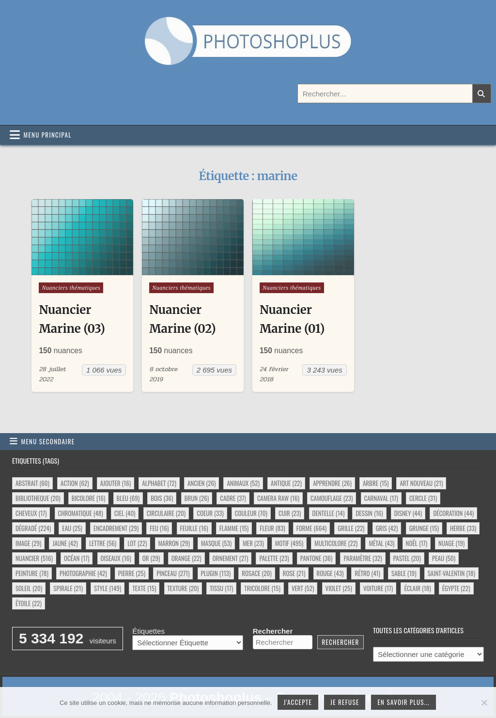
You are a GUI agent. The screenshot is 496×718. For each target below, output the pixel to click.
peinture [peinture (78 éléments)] (32, 573)
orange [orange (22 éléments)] (186, 558)
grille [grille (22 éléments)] (351, 528)
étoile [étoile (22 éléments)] (29, 603)
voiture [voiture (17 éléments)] (378, 588)
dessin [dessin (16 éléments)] (369, 513)
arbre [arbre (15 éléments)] (375, 483)
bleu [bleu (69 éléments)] (128, 498)
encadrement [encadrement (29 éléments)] (116, 528)
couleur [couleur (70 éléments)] (251, 513)
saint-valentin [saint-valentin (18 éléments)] (451, 573)
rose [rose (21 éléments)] (294, 573)
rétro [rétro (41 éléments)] (367, 573)
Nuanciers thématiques (71, 287)
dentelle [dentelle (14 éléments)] (328, 513)
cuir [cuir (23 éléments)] (290, 513)
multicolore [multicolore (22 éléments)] (335, 543)
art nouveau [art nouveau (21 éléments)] (421, 483)
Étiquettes (148, 631)
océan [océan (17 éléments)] (76, 558)
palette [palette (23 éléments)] (274, 558)
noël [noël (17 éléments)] (416, 543)
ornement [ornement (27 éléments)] (230, 558)
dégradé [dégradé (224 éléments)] (33, 528)
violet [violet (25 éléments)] (339, 588)
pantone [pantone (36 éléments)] (316, 558)
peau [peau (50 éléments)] (443, 558)
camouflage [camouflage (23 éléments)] (331, 498)
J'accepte (298, 702)
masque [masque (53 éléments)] (216, 543)
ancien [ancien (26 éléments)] (201, 483)
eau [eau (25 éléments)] (72, 528)
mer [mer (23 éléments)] (253, 543)
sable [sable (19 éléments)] (403, 573)
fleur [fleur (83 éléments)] (272, 528)
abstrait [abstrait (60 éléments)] (32, 483)
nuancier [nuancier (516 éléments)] (34, 558)
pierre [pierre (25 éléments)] (131, 573)
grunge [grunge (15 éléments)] (424, 528)
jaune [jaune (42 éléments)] (65, 543)
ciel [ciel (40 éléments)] (125, 513)
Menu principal (48, 135)
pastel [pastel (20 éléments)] (407, 558)
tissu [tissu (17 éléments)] (221, 588)
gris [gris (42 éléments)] (387, 528)
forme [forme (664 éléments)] (311, 528)
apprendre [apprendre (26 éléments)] (332, 483)
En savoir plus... (403, 702)
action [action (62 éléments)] (75, 483)
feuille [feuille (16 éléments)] (194, 528)
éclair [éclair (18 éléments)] (417, 588)
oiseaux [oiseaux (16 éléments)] (116, 558)
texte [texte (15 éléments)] (144, 588)
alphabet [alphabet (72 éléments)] (159, 483)
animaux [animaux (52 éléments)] (243, 483)
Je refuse (344, 702)
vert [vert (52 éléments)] (303, 588)
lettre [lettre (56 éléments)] (102, 543)
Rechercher (273, 631)
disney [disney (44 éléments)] (408, 513)
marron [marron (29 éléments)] (174, 543)
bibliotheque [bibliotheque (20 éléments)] (38, 498)
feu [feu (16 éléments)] (159, 528)
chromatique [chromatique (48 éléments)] (80, 513)
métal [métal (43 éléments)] (381, 543)
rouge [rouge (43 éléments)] (330, 573)
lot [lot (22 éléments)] (137, 543)
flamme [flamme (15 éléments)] (233, 528)
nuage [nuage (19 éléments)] (451, 543)
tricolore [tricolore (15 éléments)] (262, 588)
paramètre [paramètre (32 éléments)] (362, 558)
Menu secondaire (48, 441)
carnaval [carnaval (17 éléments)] (381, 498)
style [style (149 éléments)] (107, 588)
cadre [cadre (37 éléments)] (233, 498)
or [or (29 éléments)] (151, 558)
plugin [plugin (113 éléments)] (216, 573)
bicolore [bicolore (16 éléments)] (89, 498)
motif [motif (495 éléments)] (289, 543)
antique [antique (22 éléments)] (286, 483)
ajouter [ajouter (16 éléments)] (115, 483)
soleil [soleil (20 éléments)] (29, 588)
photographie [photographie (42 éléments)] (83, 573)
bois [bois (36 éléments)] (162, 498)
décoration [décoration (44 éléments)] (453, 513)
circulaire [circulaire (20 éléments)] (166, 513)
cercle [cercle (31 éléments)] (423, 498)
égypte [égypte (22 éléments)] (456, 588)
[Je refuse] (484, 702)
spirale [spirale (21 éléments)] (68, 588)
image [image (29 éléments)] (28, 543)
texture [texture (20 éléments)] (183, 588)
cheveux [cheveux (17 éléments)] (31, 513)
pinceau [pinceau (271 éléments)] (172, 573)
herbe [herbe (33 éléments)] (463, 528)
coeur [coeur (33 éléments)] (210, 513)
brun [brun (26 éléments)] (197, 498)
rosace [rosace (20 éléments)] (256, 573)
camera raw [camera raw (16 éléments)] (278, 498)
